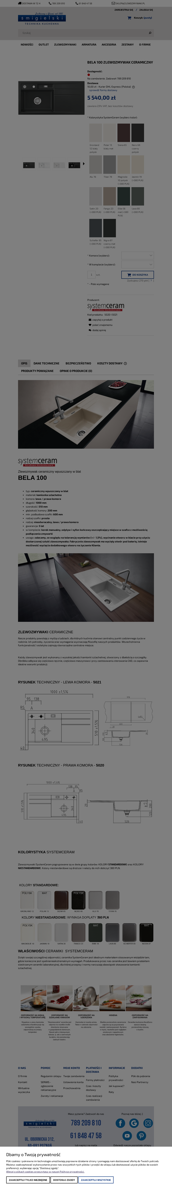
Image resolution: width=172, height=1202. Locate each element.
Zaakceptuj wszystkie (96, 1180)
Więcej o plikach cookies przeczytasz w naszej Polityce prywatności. (45, 1171)
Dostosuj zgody (64, 1180)
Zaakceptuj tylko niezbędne (28, 1180)
